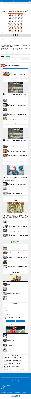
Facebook (13, 381)
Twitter (15, 381)
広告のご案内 (2, 388)
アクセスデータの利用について (4, 386)
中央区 (6, 310)
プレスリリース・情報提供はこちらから (5, 385)
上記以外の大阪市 (7, 314)
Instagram (18, 381)
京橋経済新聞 (15, 1)
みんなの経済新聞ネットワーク (15, 396)
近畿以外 (6, 318)
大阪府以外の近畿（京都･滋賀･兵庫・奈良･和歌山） (12, 317)
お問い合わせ (2, 387)
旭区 (5, 311)
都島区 (6, 307)
